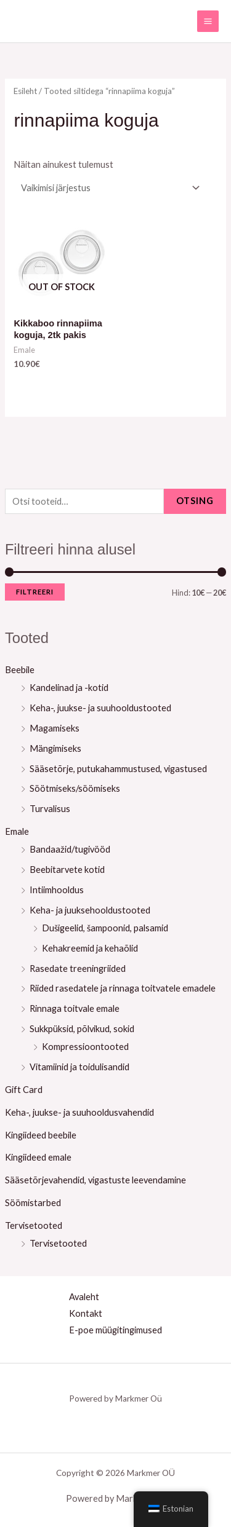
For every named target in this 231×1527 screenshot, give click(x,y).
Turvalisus (50, 808)
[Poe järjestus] (108, 187)
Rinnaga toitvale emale (75, 1008)
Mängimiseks (55, 748)
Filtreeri (35, 592)
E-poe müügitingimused (115, 1330)
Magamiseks (54, 728)
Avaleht (84, 1297)
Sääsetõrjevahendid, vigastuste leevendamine (95, 1180)
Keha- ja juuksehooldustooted (90, 910)
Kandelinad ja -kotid (69, 687)
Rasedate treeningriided (78, 968)
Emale (17, 831)
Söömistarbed (33, 1203)
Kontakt (85, 1313)
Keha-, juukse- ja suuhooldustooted (100, 708)
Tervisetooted (33, 1225)
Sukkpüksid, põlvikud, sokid (82, 1029)
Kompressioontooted (85, 1046)
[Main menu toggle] (208, 21)
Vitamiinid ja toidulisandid (79, 1067)
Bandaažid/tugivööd (70, 849)
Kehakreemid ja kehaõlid (90, 948)
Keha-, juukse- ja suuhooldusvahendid (79, 1112)
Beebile (19, 670)
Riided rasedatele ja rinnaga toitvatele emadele (123, 988)
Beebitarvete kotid (67, 869)
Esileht (25, 91)
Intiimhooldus (57, 890)
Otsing (195, 500)
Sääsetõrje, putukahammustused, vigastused (118, 769)
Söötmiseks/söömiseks (75, 788)
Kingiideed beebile (40, 1135)
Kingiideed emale (38, 1157)
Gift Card (24, 1089)
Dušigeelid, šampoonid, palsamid (105, 928)
